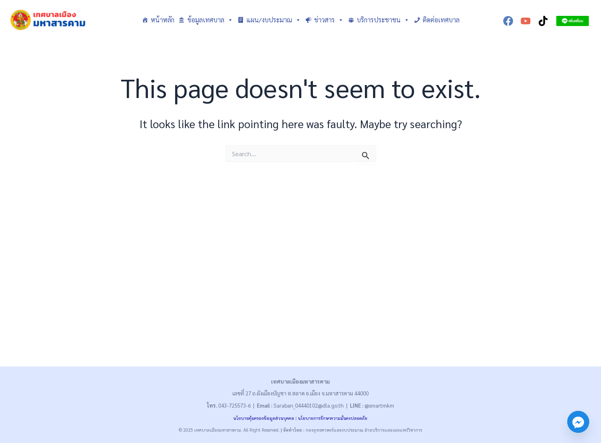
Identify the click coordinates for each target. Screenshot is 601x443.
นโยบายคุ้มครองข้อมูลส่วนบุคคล (263, 418)
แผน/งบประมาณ (273, 20)
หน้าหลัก (162, 19)
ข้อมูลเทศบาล (210, 20)
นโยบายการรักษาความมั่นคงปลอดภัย (332, 418)
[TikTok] (543, 21)
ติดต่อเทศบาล (441, 19)
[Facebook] (508, 21)
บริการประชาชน (383, 20)
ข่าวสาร (329, 20)
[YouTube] (526, 21)
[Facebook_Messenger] (578, 422)
